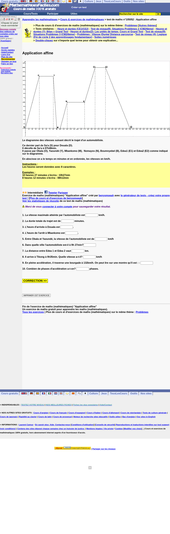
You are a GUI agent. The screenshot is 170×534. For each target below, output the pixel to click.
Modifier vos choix (132, 429)
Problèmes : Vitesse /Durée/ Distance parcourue (105, 34)
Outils (133, 393)
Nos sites (146, 393)
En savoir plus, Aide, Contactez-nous (52, 425)
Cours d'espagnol (76, 413)
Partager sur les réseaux (104, 449)
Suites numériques (105, 37)
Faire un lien (7, 64)
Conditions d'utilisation (82, 425)
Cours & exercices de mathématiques (82, 19)
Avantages (6, 41)
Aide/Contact (7, 52)
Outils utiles (115, 417)
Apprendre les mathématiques (39, 19)
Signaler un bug (8, 61)
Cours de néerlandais (131, 413)
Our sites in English (146, 417)
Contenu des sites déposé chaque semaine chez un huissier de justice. (51, 429)
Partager (63, 192)
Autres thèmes (147, 25)
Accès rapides (8, 50)
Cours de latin (45, 417)
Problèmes (131, 25)
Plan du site (6, 57)
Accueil (4, 13)
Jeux (104, 393)
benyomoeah (106, 195)
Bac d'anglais (128, 417)
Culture (93, 393)
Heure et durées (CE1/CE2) (73, 29)
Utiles (74, 13)
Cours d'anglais (40, 413)
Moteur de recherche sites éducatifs (90, 417)
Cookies (119, 429)
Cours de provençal (62, 417)
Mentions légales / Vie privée (99, 429)
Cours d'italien (94, 413)
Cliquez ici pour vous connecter (9, 24)
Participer (52, 13)
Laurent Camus (26, 425)
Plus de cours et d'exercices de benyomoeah (56, 198)
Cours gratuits (9, 393)
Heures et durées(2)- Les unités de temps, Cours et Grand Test (106, 31)
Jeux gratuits (5, 71)
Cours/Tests (31, 13)
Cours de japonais (8, 417)
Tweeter (52, 192)
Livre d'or (5, 54)
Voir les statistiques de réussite (40, 201)
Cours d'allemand (110, 413)
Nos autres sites (7, 73)
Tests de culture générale (155, 413)
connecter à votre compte (57, 206)
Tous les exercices (33, 312)
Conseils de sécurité (105, 425)
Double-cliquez (44, 40)
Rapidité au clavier (28, 417)
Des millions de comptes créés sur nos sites (9, 32)
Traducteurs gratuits (8, 70)
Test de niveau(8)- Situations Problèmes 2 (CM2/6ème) (122, 29)
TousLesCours (118, 393)
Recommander (8, 59)
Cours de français (58, 413)
